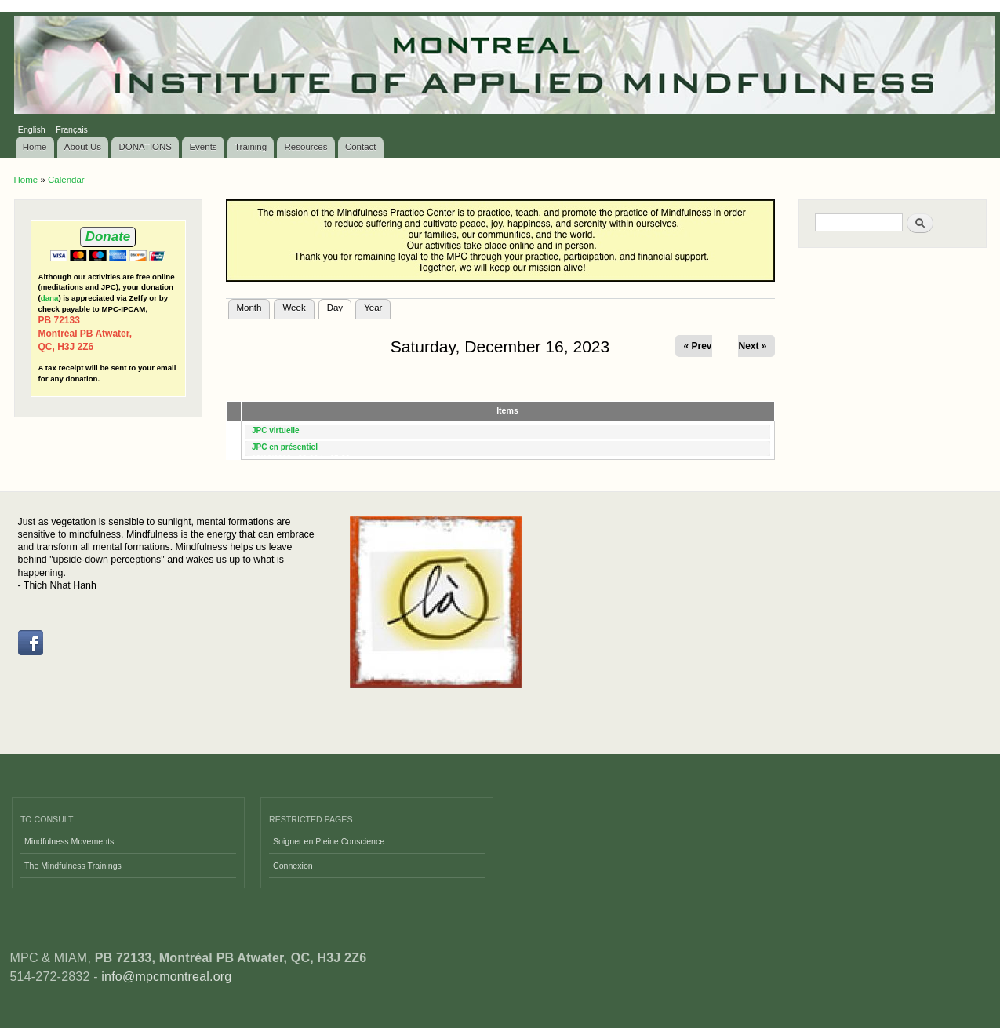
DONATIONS (146, 146)
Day (339, 306)
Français (72, 129)
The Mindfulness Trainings (73, 865)
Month (249, 307)
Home (35, 146)
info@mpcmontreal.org (166, 976)
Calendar (66, 179)
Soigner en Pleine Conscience (328, 841)
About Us (82, 146)
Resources (306, 146)
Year (373, 307)
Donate (107, 236)
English (31, 129)
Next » (752, 346)
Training (251, 146)
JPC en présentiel (285, 447)
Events (202, 146)
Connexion (293, 865)
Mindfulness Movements (69, 841)
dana (50, 297)
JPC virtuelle (276, 430)
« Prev (697, 346)
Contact (360, 146)
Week (293, 307)
